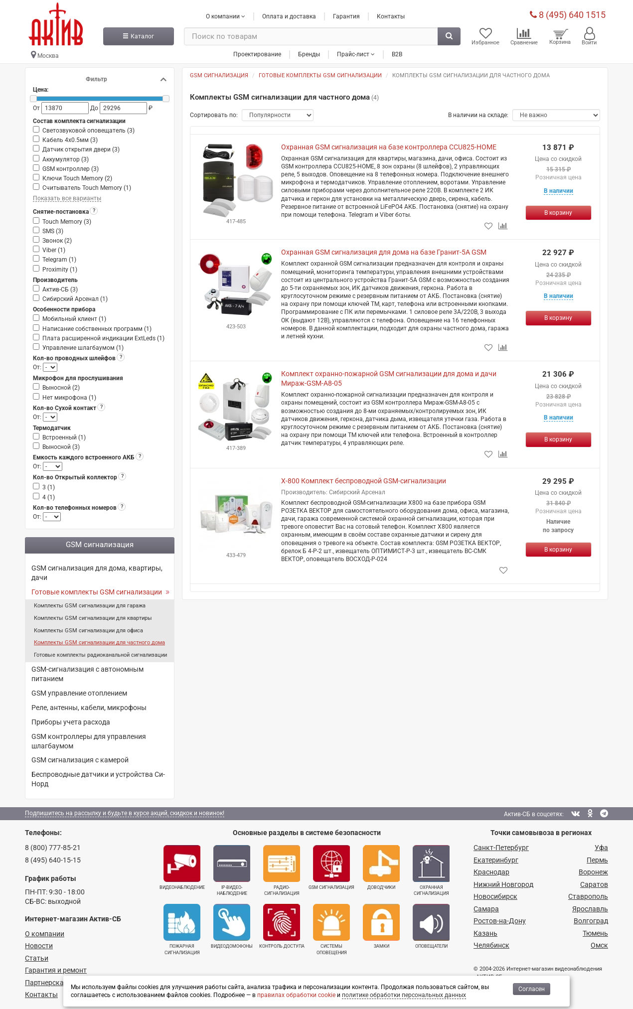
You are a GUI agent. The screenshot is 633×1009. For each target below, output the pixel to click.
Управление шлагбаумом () (83, 347)
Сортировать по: (214, 115)
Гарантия (346, 16)
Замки (381, 926)
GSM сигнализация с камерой (80, 760)
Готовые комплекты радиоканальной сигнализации (100, 655)
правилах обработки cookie (296, 995)
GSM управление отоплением (79, 693)
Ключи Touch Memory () (77, 178)
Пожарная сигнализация (181, 929)
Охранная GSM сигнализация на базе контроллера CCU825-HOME (388, 147)
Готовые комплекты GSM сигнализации (96, 592)
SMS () (52, 231)
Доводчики (381, 867)
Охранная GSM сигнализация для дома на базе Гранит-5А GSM (383, 252)
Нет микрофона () (69, 397)
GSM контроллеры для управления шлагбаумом (88, 741)
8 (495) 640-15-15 (53, 860)
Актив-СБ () (60, 289)
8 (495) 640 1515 (568, 14)
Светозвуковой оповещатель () (88, 130)
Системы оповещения (331, 929)
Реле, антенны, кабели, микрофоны (89, 708)
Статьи (36, 958)
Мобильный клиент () (74, 318)
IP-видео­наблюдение (231, 870)
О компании (44, 934)
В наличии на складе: (478, 115)
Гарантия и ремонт (56, 970)
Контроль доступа (282, 926)
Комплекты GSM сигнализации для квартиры (93, 618)
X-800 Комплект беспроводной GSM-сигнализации (363, 481)
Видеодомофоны (232, 926)
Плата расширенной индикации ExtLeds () (103, 338)
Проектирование (257, 54)
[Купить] (558, 212)
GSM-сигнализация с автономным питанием (87, 674)
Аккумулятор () (65, 159)
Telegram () (59, 259)
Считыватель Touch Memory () (86, 187)
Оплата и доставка (289, 16)
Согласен (531, 989)
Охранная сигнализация (431, 870)
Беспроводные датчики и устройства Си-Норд (98, 779)
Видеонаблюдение (182, 867)
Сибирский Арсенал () (75, 298)
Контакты (391, 16)
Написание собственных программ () (97, 328)
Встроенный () (64, 437)
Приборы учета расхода (70, 722)
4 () (48, 497)
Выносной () (61, 387)
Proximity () (59, 269)
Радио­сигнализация (281, 870)
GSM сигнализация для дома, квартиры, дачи (96, 572)
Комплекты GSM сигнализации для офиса (88, 630)
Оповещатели (431, 926)
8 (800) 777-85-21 (53, 848)
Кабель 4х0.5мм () (70, 140)
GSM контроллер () (70, 168)
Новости (39, 946)
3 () (48, 487)
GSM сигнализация (331, 867)
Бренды (309, 54)
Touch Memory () (66, 221)
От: (38, 367)
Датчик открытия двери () (81, 149)
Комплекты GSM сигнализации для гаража (90, 605)
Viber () (53, 250)
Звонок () (57, 240)
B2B (397, 54)
